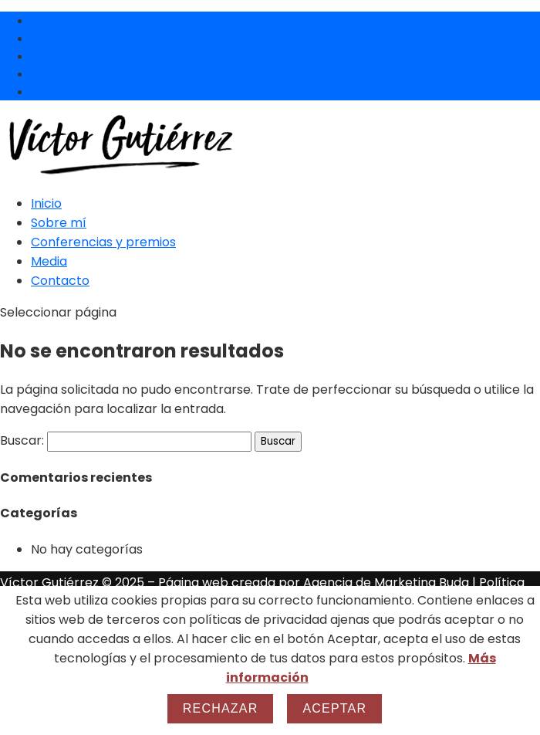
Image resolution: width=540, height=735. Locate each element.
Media (49, 261)
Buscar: (22, 440)
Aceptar (334, 708)
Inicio (46, 203)
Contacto (60, 281)
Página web (194, 582)
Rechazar (220, 708)
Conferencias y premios (103, 242)
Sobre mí (58, 223)
